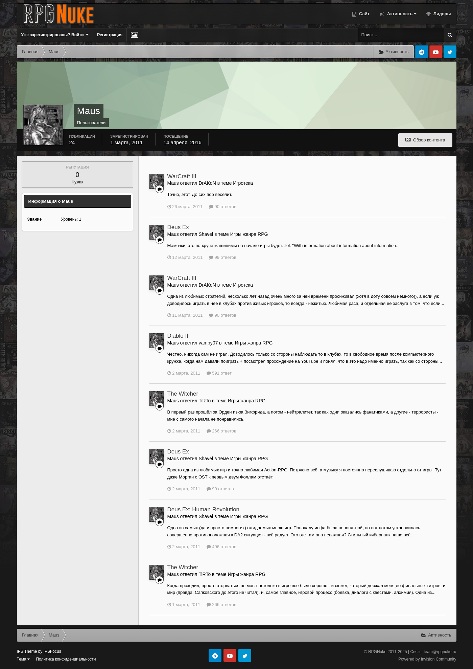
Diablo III (178, 336)
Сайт (364, 13)
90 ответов (222, 206)
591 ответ (219, 373)
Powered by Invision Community (427, 659)
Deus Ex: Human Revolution (203, 509)
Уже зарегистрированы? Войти (55, 34)
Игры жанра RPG (249, 234)
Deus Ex (178, 227)
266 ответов (221, 430)
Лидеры (441, 13)
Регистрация (109, 34)
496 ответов (221, 546)
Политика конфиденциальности (66, 659)
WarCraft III (181, 176)
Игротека (243, 183)
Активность (401, 13)
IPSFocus (52, 651)
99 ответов (222, 257)
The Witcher (182, 394)
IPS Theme (27, 651)
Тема (23, 659)
